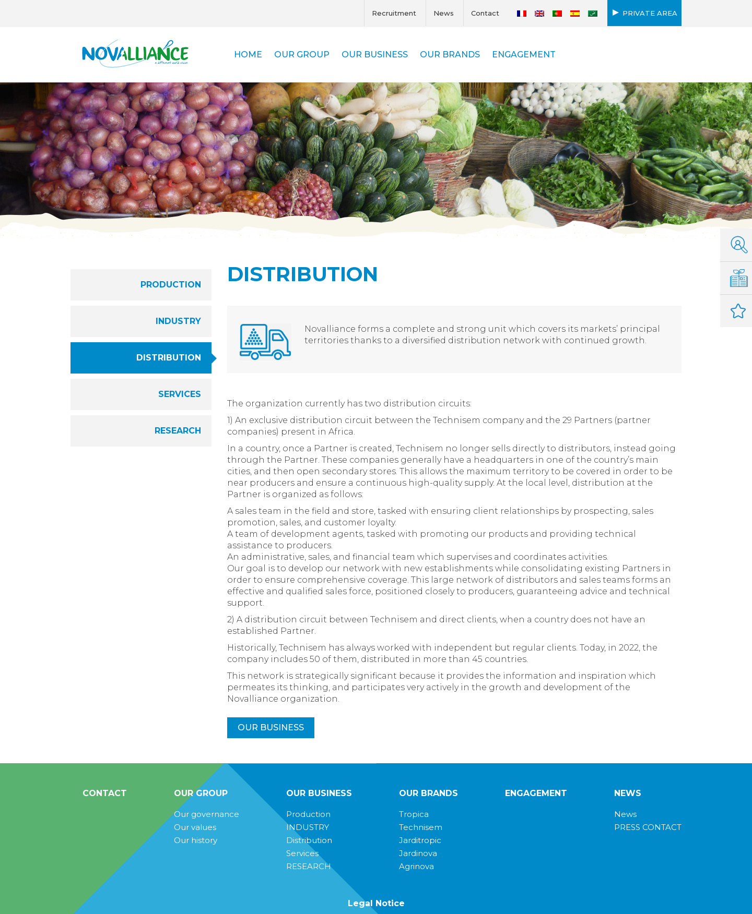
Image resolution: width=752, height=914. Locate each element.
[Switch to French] (522, 14)
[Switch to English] (539, 14)
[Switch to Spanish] (575, 14)
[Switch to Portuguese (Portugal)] (557, 14)
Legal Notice (376, 903)
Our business (271, 727)
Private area (649, 13)
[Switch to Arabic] (593, 14)
